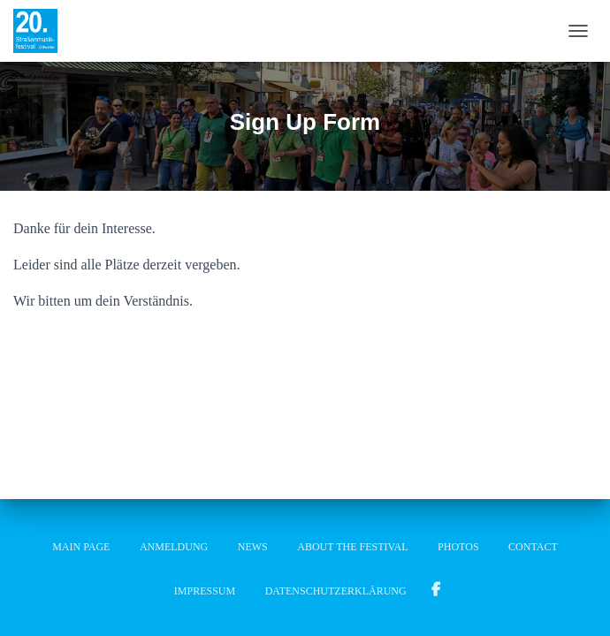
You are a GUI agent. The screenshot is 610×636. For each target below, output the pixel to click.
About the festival (352, 547)
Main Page (81, 547)
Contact (533, 547)
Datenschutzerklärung (336, 591)
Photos (458, 547)
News (253, 547)
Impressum (204, 591)
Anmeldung (174, 547)
